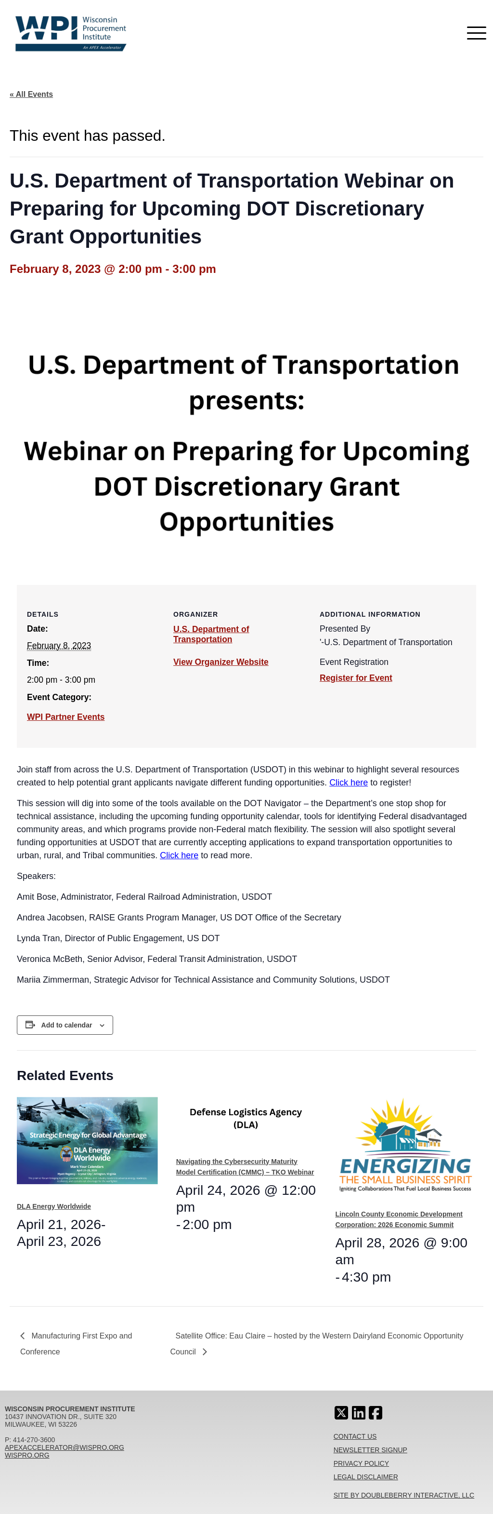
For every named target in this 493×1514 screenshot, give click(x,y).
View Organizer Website (221, 662)
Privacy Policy (361, 1463)
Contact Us (355, 1436)
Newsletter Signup (370, 1450)
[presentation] (87, 1145)
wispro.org (27, 1455)
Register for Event (356, 678)
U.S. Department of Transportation (211, 634)
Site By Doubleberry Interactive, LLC (404, 1495)
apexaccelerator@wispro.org (64, 1447)
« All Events (31, 94)
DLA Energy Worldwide (54, 1206)
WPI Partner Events (65, 717)
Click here (348, 782)
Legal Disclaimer (366, 1477)
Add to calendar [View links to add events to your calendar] (66, 1025)
